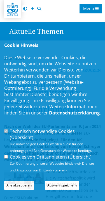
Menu (91, 8)
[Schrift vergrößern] (32, 8)
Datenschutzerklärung (74, 113)
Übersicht (21, 137)
